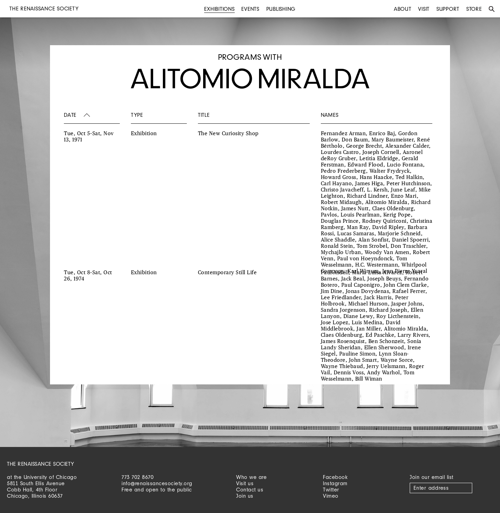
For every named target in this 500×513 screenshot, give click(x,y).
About (402, 9)
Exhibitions (219, 9)
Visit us (244, 483)
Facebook (335, 477)
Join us (244, 495)
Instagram (335, 483)
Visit (424, 9)
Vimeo (331, 495)
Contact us (249, 489)
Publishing (281, 9)
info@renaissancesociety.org (157, 483)
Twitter (331, 489)
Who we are (251, 477)
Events (250, 9)
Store (474, 9)
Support (447, 9)
